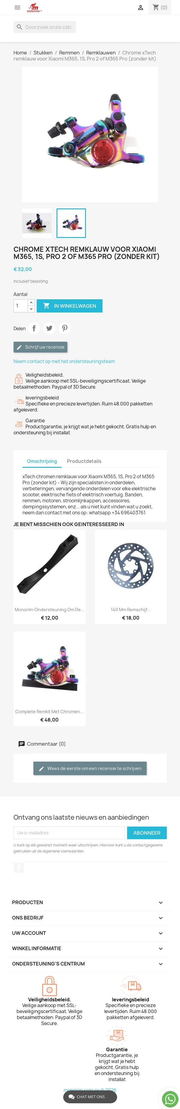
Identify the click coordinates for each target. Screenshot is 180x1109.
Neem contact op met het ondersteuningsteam (64, 361)
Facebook (19, 868)
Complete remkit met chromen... (49, 711)
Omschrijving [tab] (42, 461)
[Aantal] (21, 306)
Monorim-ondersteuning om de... (49, 609)
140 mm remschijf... (131, 609)
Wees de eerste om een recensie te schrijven (90, 769)
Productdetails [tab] (84, 461)
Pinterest (65, 328)
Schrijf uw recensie (40, 347)
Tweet (49, 328)
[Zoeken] (45, 27)
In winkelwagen (69, 306)
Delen (34, 328)
